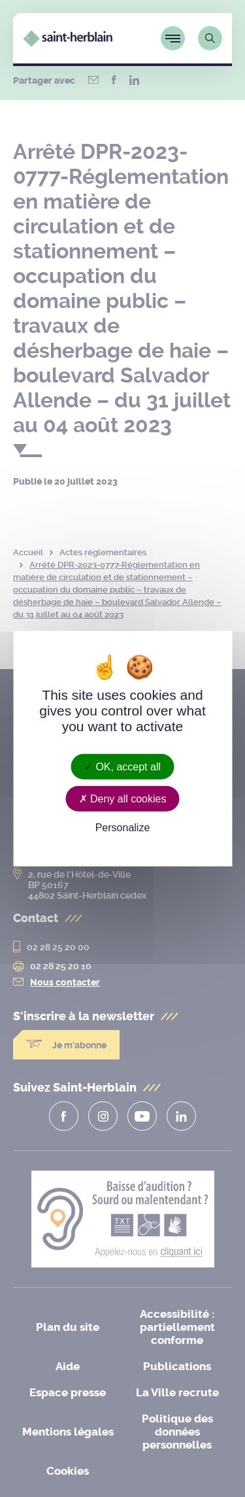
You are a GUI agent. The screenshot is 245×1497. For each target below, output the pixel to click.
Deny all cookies (123, 798)
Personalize (122, 827)
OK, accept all (122, 766)
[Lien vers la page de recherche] (210, 38)
